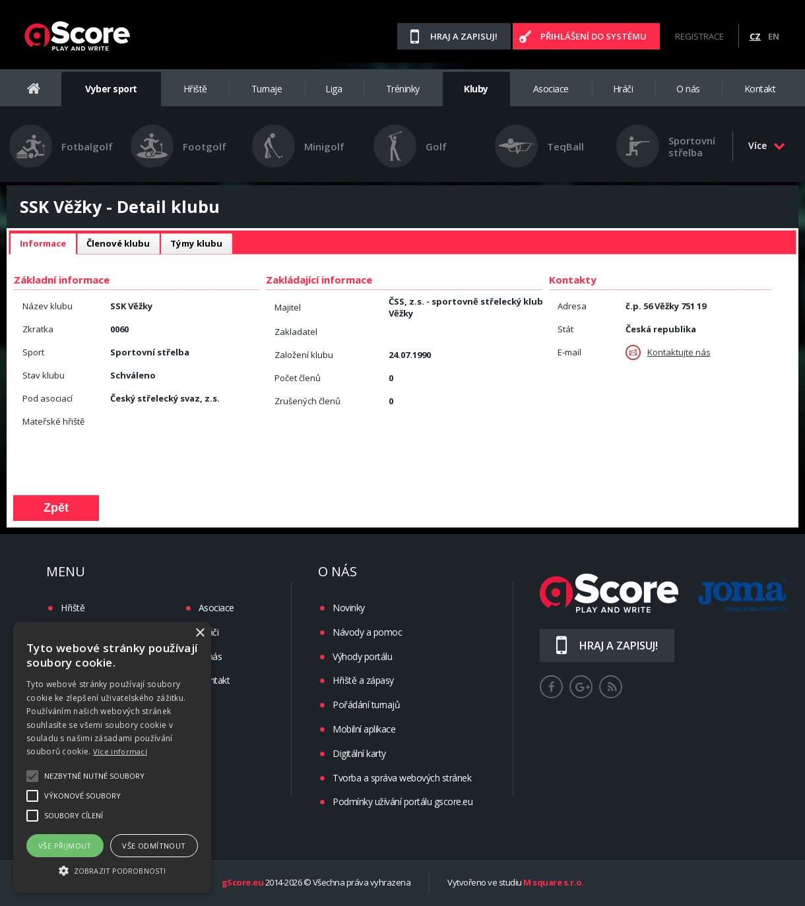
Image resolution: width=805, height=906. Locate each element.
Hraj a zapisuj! (464, 36)
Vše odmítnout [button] (153, 846)
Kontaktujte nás (668, 352)
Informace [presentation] (43, 243)
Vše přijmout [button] (65, 846)
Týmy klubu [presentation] (196, 243)
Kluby (476, 88)
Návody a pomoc (367, 632)
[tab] (43, 244)
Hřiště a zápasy (363, 680)
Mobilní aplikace (364, 729)
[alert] (112, 757)
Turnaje (266, 88)
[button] (112, 870)
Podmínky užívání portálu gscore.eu (402, 801)
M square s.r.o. (553, 883)
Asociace (551, 88)
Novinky (349, 607)
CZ (755, 36)
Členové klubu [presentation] (118, 243)
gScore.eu (243, 883)
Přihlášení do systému (593, 36)
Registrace (699, 36)
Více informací (120, 751)
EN (773, 36)
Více (766, 145)
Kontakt (760, 88)
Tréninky (403, 88)
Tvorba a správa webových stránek (402, 777)
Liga (333, 88)
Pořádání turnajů (366, 704)
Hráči (623, 88)
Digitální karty (359, 753)
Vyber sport (111, 88)
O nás (688, 88)
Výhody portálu (362, 656)
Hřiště (195, 88)
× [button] (200, 633)
